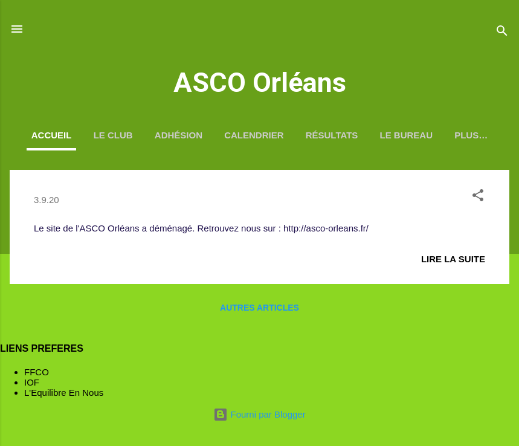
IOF (31, 382)
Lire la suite (453, 259)
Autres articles (259, 307)
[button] (478, 197)
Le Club (113, 135)
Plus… (471, 135)
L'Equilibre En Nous (63, 392)
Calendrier (253, 135)
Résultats (332, 135)
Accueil (51, 135)
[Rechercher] (502, 33)
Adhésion (178, 135)
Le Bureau (406, 135)
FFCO (36, 372)
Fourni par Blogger (259, 414)
